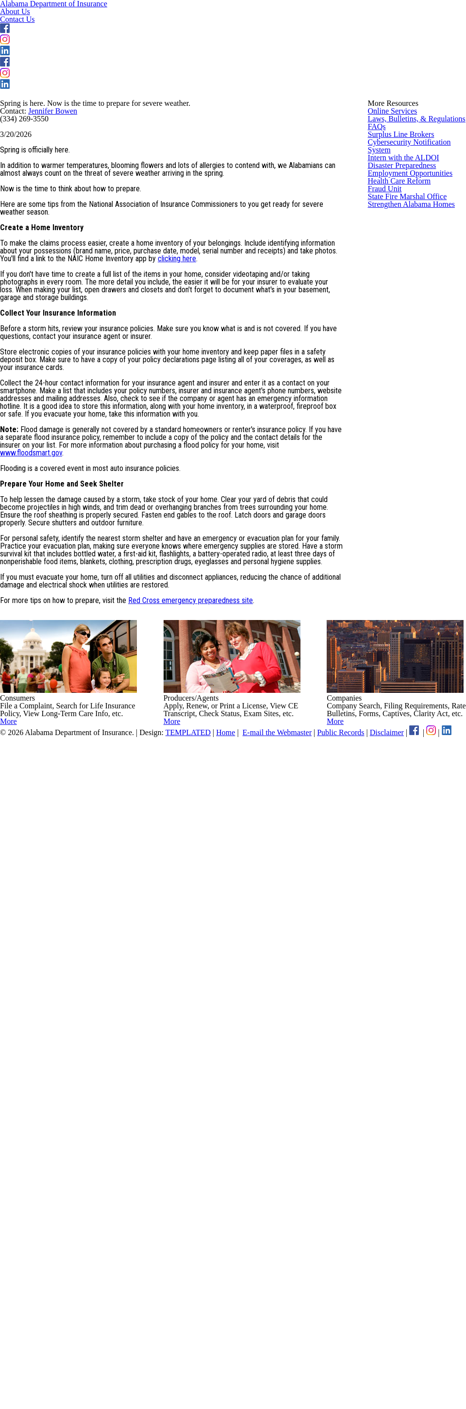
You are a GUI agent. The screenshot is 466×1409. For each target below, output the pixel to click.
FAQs (376, 307)
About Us (241, 29)
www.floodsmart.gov (31, 841)
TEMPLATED (214, 1374)
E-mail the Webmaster (311, 1374)
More (30, 1315)
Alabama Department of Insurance (105, 27)
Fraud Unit (384, 498)
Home (253, 1374)
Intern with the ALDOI (401, 396)
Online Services (392, 257)
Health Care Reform (399, 472)
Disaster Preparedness (403, 422)
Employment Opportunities (409, 447)
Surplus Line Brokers (400, 333)
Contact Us (311, 29)
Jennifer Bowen (57, 293)
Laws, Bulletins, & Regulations (414, 282)
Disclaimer (436, 1374)
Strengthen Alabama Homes (412, 548)
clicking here (234, 530)
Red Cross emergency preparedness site (195, 1090)
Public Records (384, 1374)
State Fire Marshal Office (406, 523)
